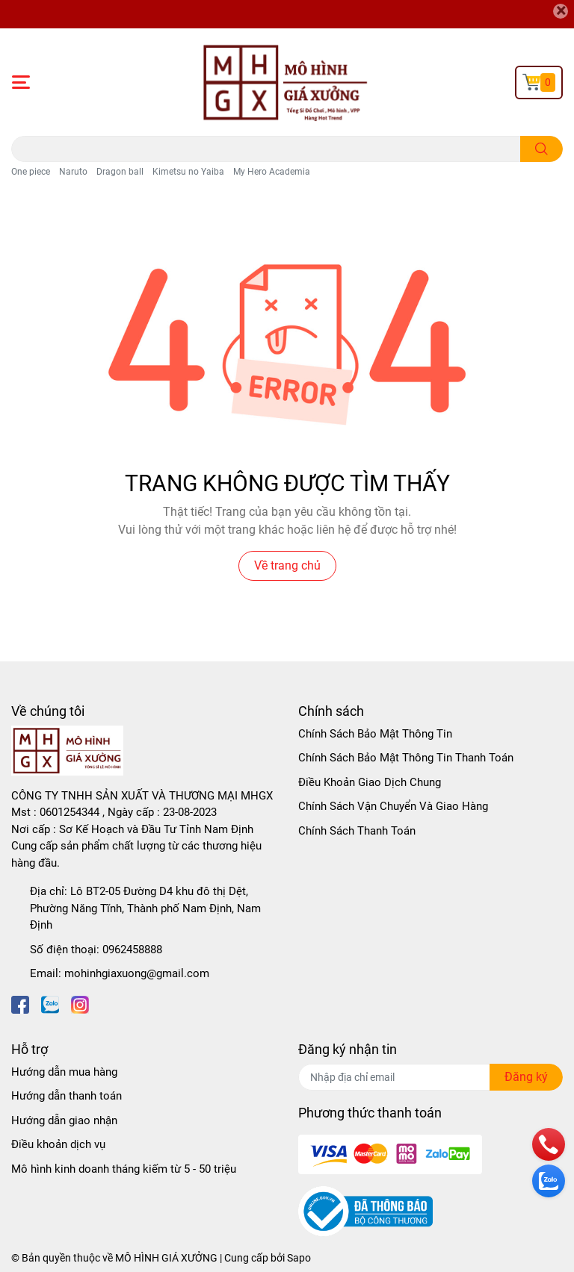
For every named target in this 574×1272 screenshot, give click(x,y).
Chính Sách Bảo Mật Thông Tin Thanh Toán (405, 757)
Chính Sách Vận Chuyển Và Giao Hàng (393, 806)
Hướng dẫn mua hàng (64, 1072)
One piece (30, 171)
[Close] (560, 11)
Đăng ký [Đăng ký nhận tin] (526, 1077)
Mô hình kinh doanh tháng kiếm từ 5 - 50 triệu (123, 1169)
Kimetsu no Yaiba (188, 171)
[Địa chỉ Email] (430, 1077)
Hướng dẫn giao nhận (64, 1120)
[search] (541, 149)
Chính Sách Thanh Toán (357, 831)
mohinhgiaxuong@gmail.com (136, 973)
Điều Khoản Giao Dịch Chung (369, 782)
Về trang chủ (287, 565)
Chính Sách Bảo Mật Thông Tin (375, 734)
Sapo (299, 1258)
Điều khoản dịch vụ (58, 1144)
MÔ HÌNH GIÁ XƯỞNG (166, 1258)
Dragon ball (120, 171)
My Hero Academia (271, 171)
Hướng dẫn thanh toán (66, 1096)
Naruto (73, 171)
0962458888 (132, 949)
